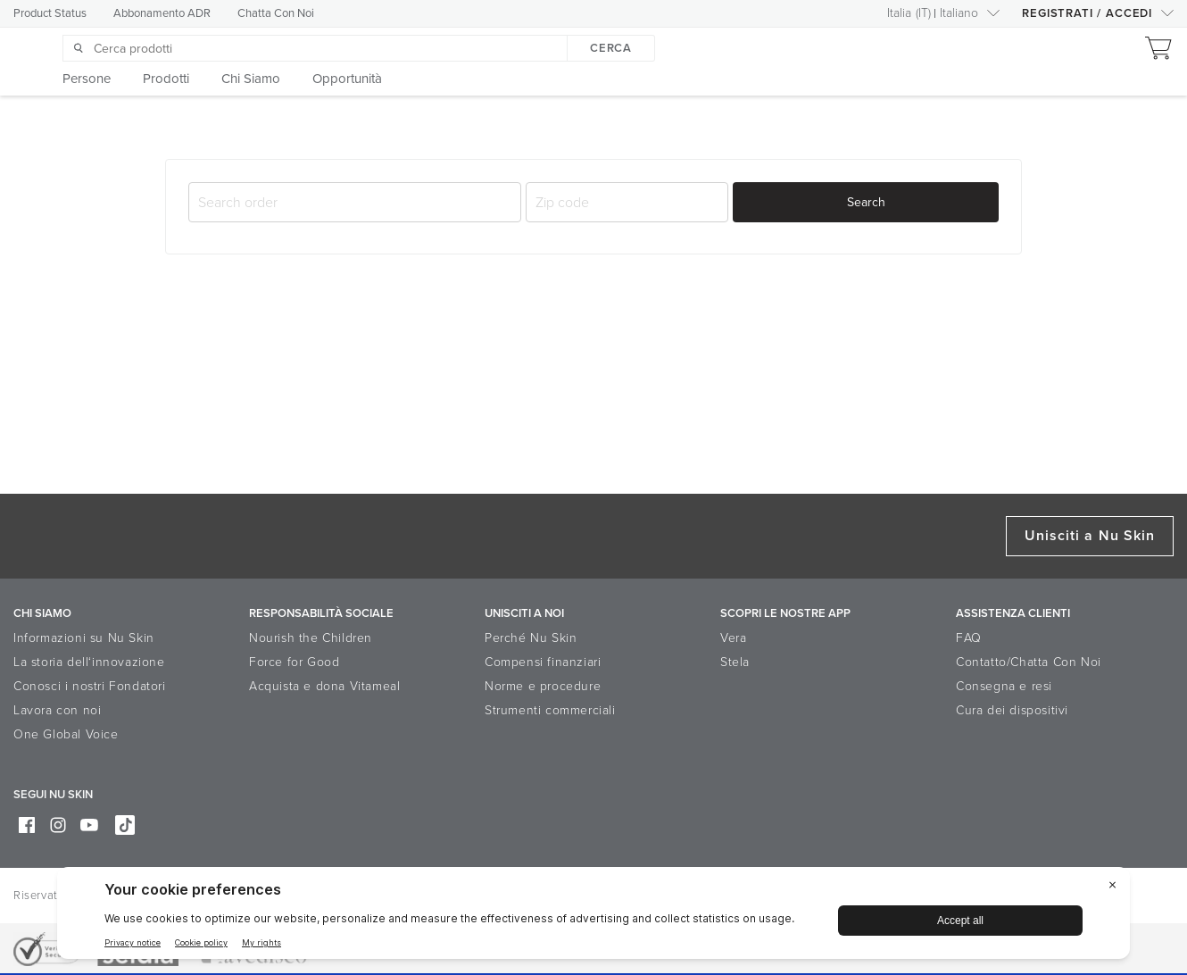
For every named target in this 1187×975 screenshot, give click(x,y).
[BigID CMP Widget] (593, 917)
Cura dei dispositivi (1012, 710)
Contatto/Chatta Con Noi (1028, 662)
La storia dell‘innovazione (89, 662)
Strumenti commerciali (550, 710)
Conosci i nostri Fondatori (89, 686)
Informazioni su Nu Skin (83, 638)
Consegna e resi (1004, 686)
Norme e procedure (543, 686)
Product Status (50, 13)
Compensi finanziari (543, 662)
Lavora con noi (57, 710)
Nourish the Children (310, 638)
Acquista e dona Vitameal (324, 686)
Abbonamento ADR (162, 13)
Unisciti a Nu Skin (1090, 536)
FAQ (969, 638)
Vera (733, 638)
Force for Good (294, 662)
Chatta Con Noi (275, 13)
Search (866, 202)
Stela (735, 662)
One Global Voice (66, 734)
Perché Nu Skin (531, 638)
